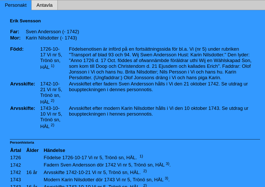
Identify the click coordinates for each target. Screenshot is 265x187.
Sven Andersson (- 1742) (52, 31)
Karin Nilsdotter (77, 179)
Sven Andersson (77, 165)
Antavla (44, 5)
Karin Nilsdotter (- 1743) (51, 38)
